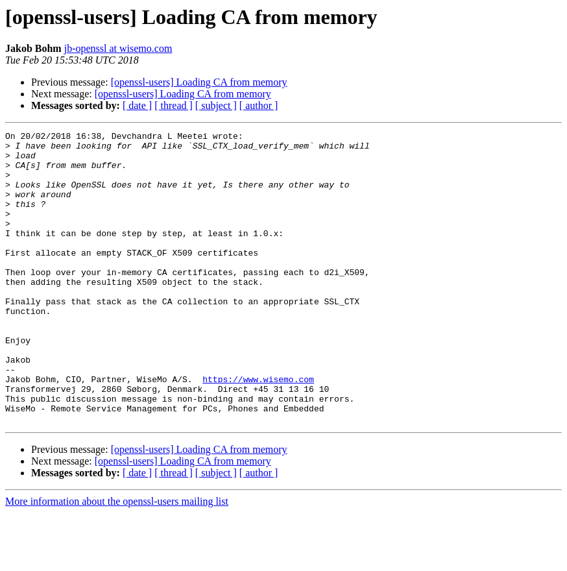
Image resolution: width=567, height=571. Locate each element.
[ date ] (137, 105)
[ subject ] (216, 105)
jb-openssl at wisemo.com (118, 48)
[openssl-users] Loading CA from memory (199, 82)
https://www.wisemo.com (258, 429)
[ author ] (258, 105)
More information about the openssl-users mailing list (116, 559)
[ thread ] (173, 105)
